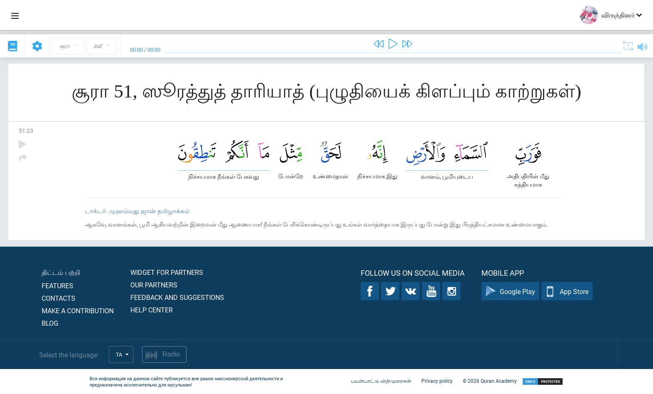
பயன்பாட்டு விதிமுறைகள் (381, 380)
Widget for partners (166, 272)
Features (57, 285)
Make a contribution (78, 310)
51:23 (26, 131)
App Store (567, 291)
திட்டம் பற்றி (61, 272)
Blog (50, 323)
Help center (151, 309)
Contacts (58, 298)
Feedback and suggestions (177, 297)
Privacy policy (437, 380)
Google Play (510, 291)
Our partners (153, 284)
